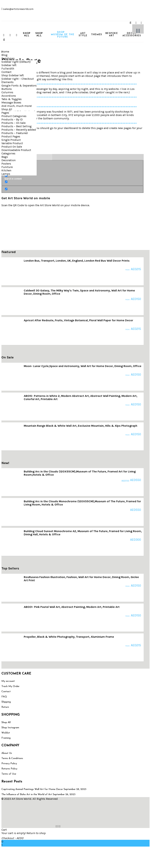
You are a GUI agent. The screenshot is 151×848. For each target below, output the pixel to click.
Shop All (6, 109)
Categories (8, 153)
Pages (5, 112)
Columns (7, 92)
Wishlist (5, 733)
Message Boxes (11, 102)
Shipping (6, 702)
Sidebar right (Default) (16, 61)
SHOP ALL (26, 34)
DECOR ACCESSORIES (131, 34)
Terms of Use (8, 774)
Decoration (8, 160)
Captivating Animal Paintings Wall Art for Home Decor (32, 789)
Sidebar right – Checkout (17, 78)
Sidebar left (8, 65)
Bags (4, 156)
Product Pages (10, 136)
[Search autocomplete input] (39, 157)
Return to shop (36, 833)
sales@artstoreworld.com (18, 9)
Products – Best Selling (16, 126)
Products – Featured (14, 133)
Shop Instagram (10, 727)
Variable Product (12, 143)
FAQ (4, 696)
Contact (6, 72)
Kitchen (6, 170)
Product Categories (13, 116)
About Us (6, 753)
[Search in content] (6, 175)
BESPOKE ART (111, 34)
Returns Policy (9, 768)
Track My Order (10, 686)
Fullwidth (7, 68)
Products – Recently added (18, 129)
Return (5, 707)
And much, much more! (16, 106)
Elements (7, 82)
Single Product (11, 140)
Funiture (7, 167)
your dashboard (68, 128)
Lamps (5, 173)
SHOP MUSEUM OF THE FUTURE (60, 34)
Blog (4, 55)
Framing (6, 738)
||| (138, 31)
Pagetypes (8, 58)
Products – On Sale (13, 123)
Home (5, 51)
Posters (6, 163)
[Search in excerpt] (6, 182)
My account (8, 681)
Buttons (6, 89)
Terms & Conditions (12, 758)
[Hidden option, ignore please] (6, 189)
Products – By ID (12, 119)
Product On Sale (11, 146)
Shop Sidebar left (12, 75)
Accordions (8, 95)
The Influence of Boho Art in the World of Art (26, 794)
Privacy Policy (9, 763)
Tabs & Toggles (11, 99)
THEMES (96, 34)
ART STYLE (83, 34)
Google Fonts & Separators (19, 85)
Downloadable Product (16, 150)
